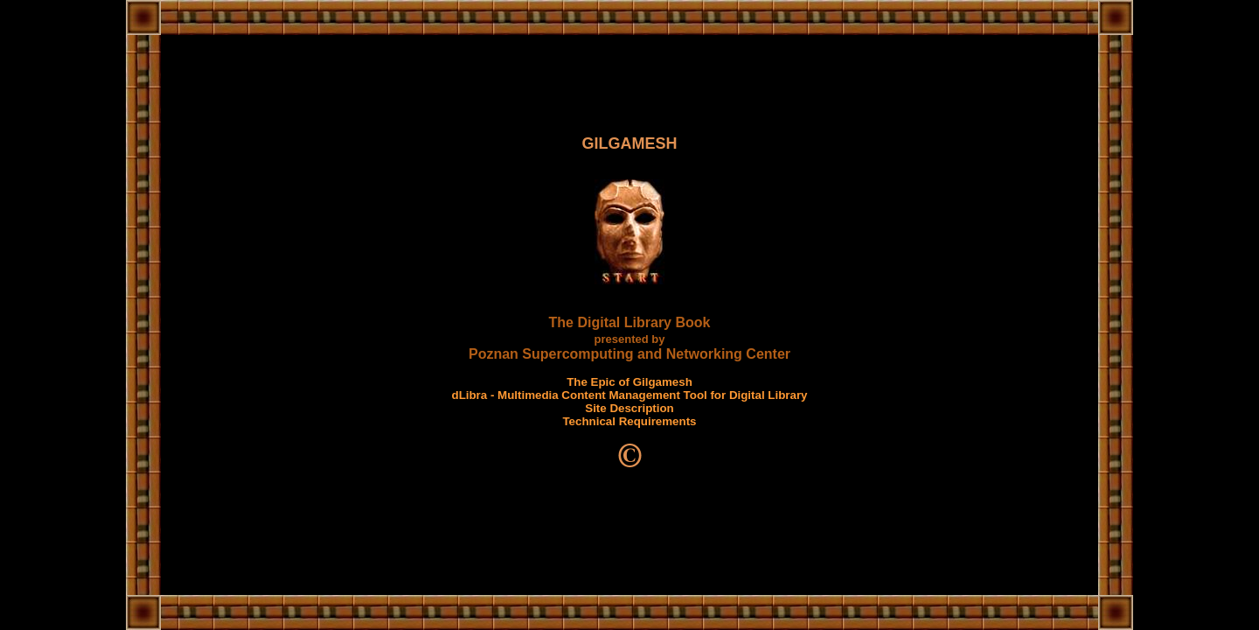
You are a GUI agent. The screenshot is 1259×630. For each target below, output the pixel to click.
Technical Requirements (629, 421)
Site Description (629, 408)
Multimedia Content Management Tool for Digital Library (652, 395)
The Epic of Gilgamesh (629, 381)
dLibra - (474, 395)
